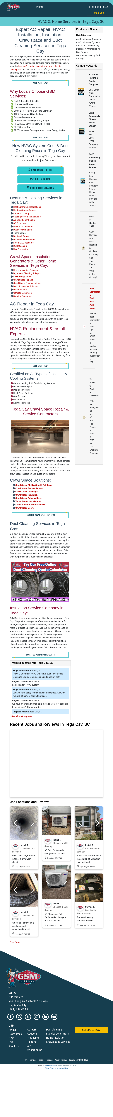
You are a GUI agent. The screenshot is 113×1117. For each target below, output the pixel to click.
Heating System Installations (27, 207)
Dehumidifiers (20, 289)
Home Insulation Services (25, 270)
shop (86, 1060)
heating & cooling (26, 66)
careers (72, 1060)
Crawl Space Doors (24, 508)
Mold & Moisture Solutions (26, 286)
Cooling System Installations (27, 216)
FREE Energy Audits (22, 276)
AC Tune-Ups (19, 223)
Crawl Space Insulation (26, 495)
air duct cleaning (54, 66)
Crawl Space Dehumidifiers (28, 498)
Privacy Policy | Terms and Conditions (56, 1068)
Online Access (50, 1066)
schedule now (91, 1030)
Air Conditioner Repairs (24, 220)
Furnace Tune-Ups (22, 213)
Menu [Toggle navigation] (42, 7)
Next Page (15, 942)
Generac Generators (22, 292)
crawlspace (15, 69)
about (57, 1060)
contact (80, 1060)
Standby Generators (22, 296)
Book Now (99, 13)
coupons (50, 1060)
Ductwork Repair (21, 236)
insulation (40, 66)
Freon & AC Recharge (23, 242)
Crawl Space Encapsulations (26, 283)
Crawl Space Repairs (23, 279)
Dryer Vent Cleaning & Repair (27, 273)
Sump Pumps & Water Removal (30, 504)
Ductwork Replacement (24, 239)
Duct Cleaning (20, 246)
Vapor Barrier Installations (28, 501)
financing (42, 1060)
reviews (64, 1060)
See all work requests (21, 716)
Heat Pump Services (23, 226)
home (26, 1060)
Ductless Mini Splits (22, 229)
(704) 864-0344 (99, 7)
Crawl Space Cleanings (26, 491)
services (33, 1060)
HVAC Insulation (21, 249)
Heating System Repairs (24, 210)
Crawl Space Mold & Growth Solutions (33, 485)
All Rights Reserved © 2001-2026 (66, 1066)
